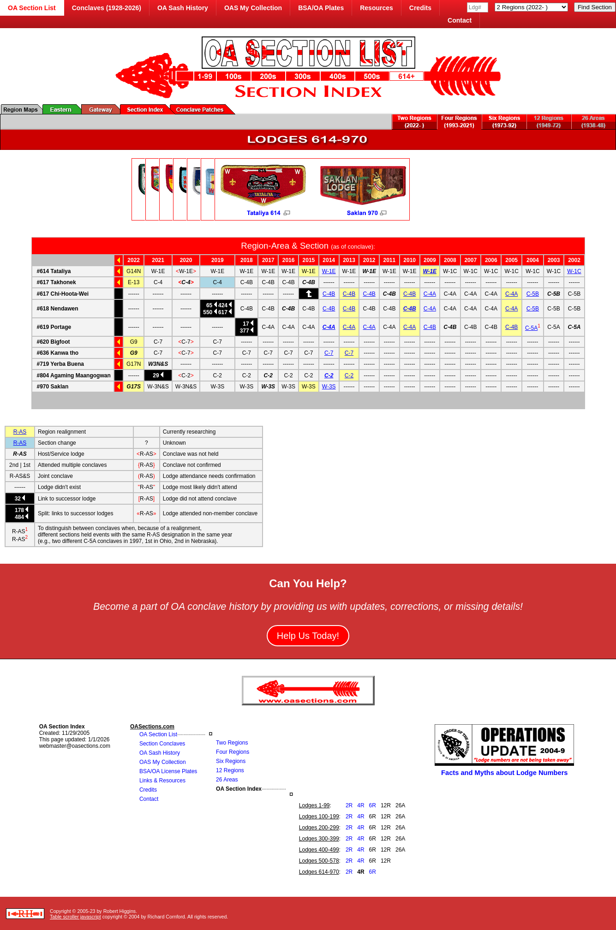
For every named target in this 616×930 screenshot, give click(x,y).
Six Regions (230, 761)
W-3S (329, 386)
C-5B (532, 294)
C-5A (531, 328)
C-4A (430, 294)
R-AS (20, 432)
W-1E (329, 271)
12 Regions (230, 770)
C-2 (328, 375)
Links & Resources (162, 780)
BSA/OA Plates (321, 8)
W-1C (574, 271)
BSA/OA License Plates (168, 771)
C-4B (329, 294)
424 (224, 305)
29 (158, 375)
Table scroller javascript (75, 916)
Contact (460, 20)
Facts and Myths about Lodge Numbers (504, 772)
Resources (376, 8)
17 (246, 324)
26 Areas (227, 779)
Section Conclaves (162, 743)
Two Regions (232, 742)
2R (349, 805)
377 (244, 331)
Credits (420, 8)
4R (360, 805)
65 (209, 305)
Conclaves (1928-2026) (106, 8)
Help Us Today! (308, 636)
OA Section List (158, 734)
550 (209, 312)
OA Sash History (182, 8)
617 (224, 312)
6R (372, 805)
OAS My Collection (253, 8)
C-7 (328, 353)
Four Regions (232, 752)
